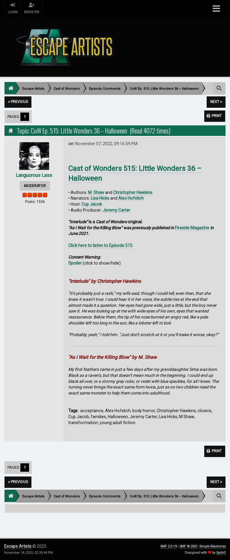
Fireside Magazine (192, 227)
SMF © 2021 (188, 546)
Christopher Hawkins (132, 192)
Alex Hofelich (131, 198)
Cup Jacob (91, 204)
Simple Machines (212, 546)
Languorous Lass (34, 175)
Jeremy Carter (116, 210)
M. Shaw (96, 192)
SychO (221, 553)
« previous (18, 102)
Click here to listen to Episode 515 (100, 245)
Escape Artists (17, 546)
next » (216, 102)
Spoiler (75, 263)
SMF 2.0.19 (168, 546)
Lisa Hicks (100, 198)
